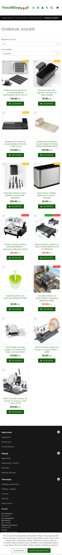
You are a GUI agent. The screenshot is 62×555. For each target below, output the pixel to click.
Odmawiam (18, 550)
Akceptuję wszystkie (39, 550)
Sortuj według (7, 49)
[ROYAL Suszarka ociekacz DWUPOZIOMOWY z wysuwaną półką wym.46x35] (15, 246)
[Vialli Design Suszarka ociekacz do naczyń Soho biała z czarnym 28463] (15, 349)
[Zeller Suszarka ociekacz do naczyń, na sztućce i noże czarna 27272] (15, 400)
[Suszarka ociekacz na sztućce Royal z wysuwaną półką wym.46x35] (46, 298)
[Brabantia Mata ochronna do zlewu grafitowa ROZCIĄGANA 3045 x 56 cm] (15, 92)
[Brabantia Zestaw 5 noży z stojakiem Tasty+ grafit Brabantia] (15, 195)
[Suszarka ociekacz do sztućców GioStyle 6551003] (15, 297)
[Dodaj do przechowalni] (4, 62)
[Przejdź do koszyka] (57, 7)
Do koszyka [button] (15, 103)
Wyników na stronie (9, 39)
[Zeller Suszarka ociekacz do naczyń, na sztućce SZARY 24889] (46, 349)
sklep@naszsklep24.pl (9, 532)
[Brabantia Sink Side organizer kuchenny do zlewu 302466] (46, 92)
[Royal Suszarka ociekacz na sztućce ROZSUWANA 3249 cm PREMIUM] (46, 246)
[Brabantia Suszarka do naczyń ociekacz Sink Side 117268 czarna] (15, 144)
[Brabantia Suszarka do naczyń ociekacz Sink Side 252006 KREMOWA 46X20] (46, 144)
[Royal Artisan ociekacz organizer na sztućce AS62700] (46, 195)
